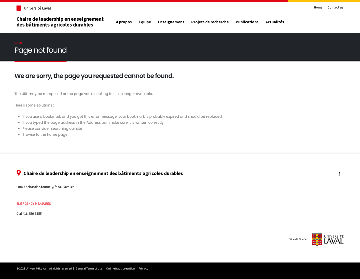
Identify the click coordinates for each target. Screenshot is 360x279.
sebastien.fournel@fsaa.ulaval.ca (50, 186)
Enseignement (171, 22)
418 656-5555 (32, 213)
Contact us (336, 8)
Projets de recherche (210, 22)
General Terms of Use (89, 268)
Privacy (143, 268)
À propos (124, 22)
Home (318, 8)
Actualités (275, 22)
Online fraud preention (120, 268)
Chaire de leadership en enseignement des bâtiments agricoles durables (60, 22)
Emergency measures (33, 203)
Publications (247, 22)
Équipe (145, 22)
